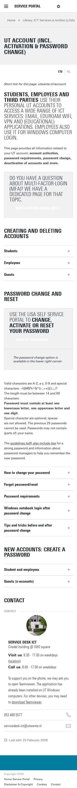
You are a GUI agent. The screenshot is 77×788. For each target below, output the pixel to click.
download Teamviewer (26, 702)
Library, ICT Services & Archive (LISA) (49, 20)
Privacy (38, 779)
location (14, 661)
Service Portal (27, 6)
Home (11, 20)
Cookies (42, 784)
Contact (56, 784)
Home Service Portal (17, 779)
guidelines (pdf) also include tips (33, 443)
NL (69, 71)
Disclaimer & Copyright (18, 784)
